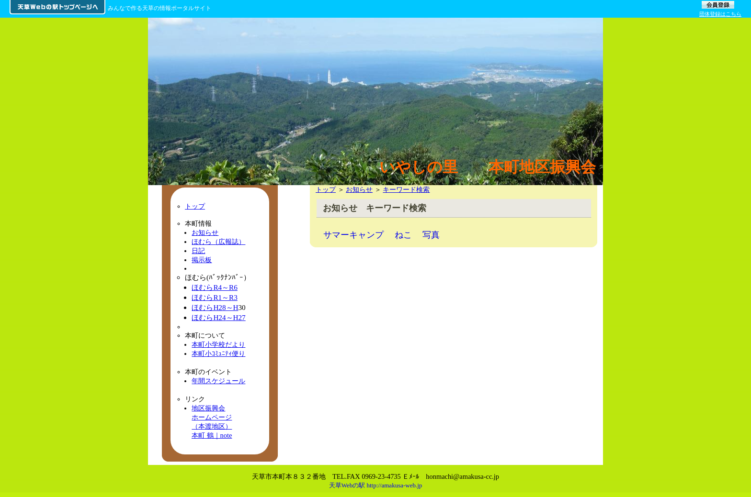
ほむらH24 (209, 317)
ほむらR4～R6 (214, 287)
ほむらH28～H (215, 307)
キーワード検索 (406, 189)
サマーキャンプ (353, 235)
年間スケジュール (218, 381)
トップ (326, 189)
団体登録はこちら (720, 14)
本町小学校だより (218, 344)
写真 (431, 235)
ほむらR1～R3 (214, 297)
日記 (198, 250)
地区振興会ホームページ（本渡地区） (212, 417)
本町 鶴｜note (212, 435)
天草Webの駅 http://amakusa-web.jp (375, 485)
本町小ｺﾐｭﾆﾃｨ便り (218, 353)
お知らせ (359, 189)
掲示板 (202, 260)
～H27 (236, 317)
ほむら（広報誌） (218, 241)
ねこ (403, 235)
